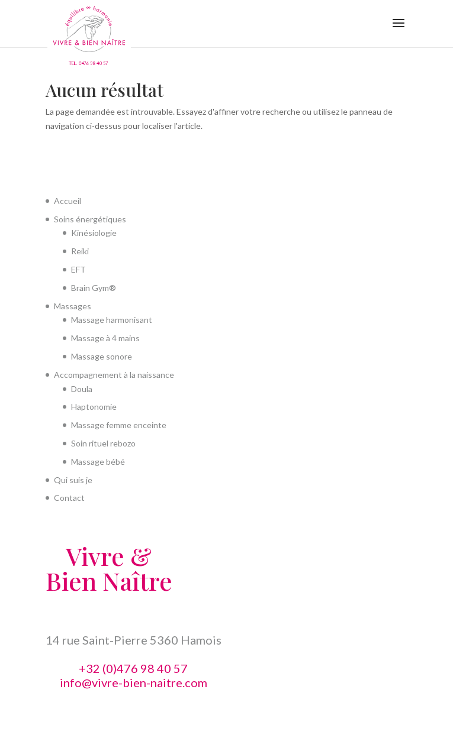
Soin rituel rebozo (103, 443)
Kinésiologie (94, 233)
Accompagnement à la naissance (114, 375)
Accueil (67, 201)
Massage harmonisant (111, 320)
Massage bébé (98, 462)
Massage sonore (101, 356)
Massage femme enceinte (118, 425)
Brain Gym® (93, 288)
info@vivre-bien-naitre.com (133, 682)
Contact (69, 498)
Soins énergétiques (90, 219)
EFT (78, 269)
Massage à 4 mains (105, 338)
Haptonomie (94, 407)
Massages (72, 306)
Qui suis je (73, 480)
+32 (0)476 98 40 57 (133, 668)
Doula (81, 389)
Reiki (80, 251)
